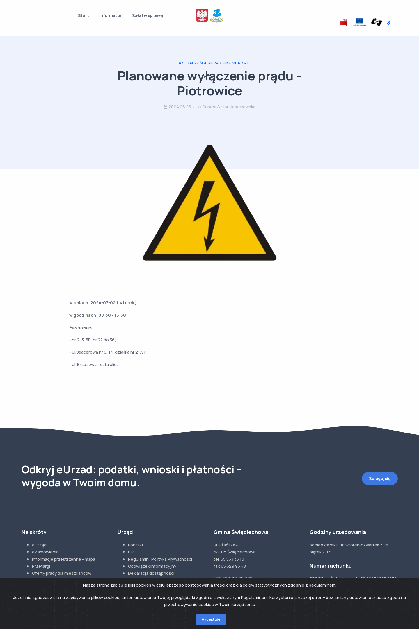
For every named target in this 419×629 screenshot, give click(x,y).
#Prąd (214, 62)
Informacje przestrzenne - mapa (63, 559)
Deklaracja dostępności (151, 573)
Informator (111, 15)
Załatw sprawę (147, 15)
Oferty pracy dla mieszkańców (61, 573)
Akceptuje (211, 619)
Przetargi (41, 566)
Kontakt (135, 545)
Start (83, 15)
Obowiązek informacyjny (152, 566)
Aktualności (192, 62)
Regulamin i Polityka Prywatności (160, 559)
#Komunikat (236, 62)
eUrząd (39, 545)
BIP (131, 552)
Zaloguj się (380, 478)
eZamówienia (45, 552)
